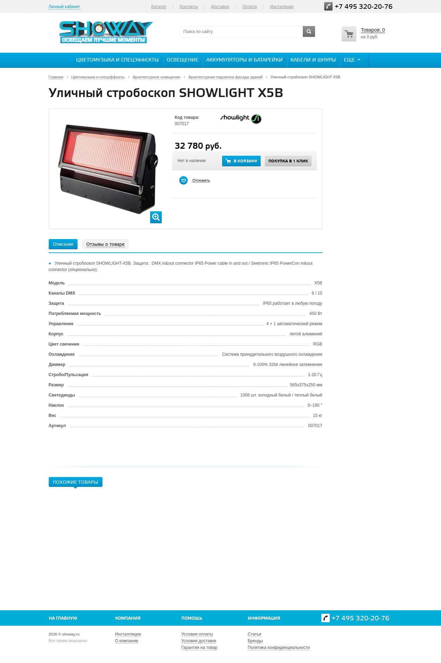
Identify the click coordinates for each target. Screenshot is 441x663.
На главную (63, 618)
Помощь (191, 618)
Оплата (249, 6)
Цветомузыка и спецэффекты (117, 60)
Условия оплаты (197, 634)
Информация (264, 618)
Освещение (183, 60)
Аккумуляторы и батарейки (244, 60)
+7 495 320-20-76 (364, 7)
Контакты (189, 6)
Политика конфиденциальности (279, 647)
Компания (128, 618)
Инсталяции (282, 6)
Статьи (254, 634)
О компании (126, 640)
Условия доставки (198, 640)
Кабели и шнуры (313, 60)
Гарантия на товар (199, 647)
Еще (353, 59)
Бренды (255, 640)
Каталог (159, 6)
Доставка (220, 6)
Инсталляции (128, 634)
